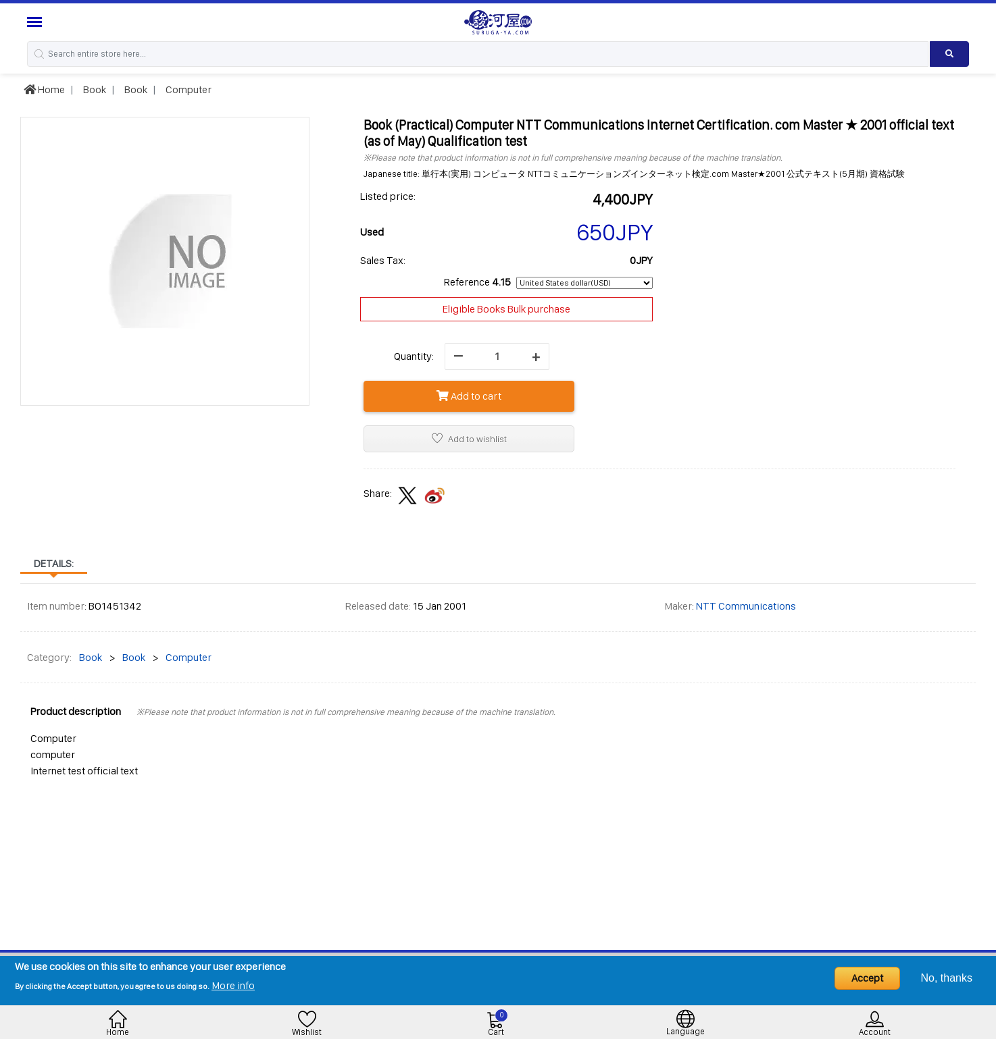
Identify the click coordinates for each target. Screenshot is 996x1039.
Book (93, 89)
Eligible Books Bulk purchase (506, 308)
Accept (867, 977)
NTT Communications (746, 606)
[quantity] (497, 356)
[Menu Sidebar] (36, 22)
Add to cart (469, 396)
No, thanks (946, 978)
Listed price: (388, 196)
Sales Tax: (382, 260)
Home (44, 89)
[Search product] (949, 54)
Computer (187, 89)
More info (233, 985)
